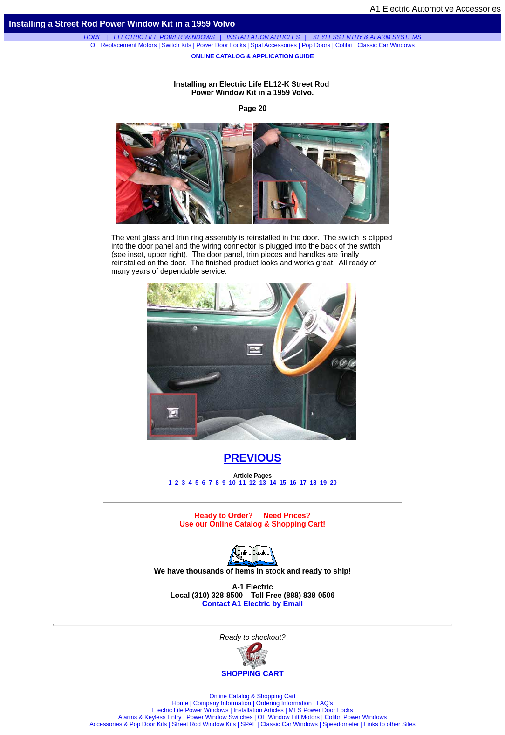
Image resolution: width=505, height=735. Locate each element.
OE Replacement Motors (123, 45)
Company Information (222, 703)
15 (283, 482)
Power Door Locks (221, 45)
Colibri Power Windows (356, 717)
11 (242, 482)
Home (180, 703)
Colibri (344, 45)
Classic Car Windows (386, 45)
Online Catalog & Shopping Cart (252, 696)
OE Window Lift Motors (289, 717)
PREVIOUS (252, 457)
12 (252, 482)
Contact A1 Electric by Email (252, 604)
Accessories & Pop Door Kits (128, 724)
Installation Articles (258, 710)
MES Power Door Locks (320, 710)
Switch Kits (176, 45)
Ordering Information (284, 703)
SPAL (248, 724)
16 (293, 482)
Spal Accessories (274, 45)
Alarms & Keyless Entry (150, 717)
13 (262, 482)
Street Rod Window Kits (204, 724)
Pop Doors (316, 45)
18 (313, 482)
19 (323, 482)
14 (272, 482)
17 (303, 482)
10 (232, 482)
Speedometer (341, 724)
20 (333, 482)
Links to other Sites (390, 724)
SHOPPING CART (252, 670)
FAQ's (325, 703)
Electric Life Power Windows (190, 710)
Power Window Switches (219, 717)
